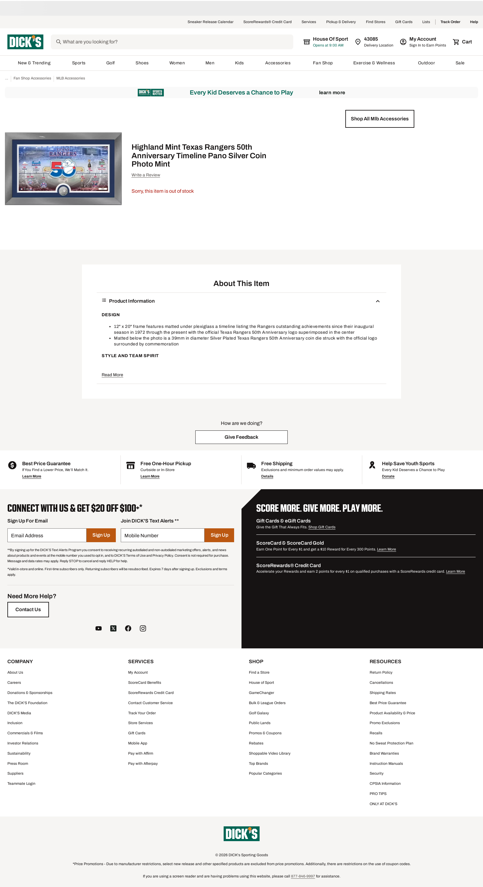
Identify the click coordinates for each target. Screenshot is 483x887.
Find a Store (259, 672)
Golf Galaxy (259, 713)
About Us (15, 672)
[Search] (177, 41)
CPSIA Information (385, 783)
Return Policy (381, 672)
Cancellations (381, 682)
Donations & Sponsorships (29, 693)
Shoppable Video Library (269, 753)
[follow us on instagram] (143, 629)
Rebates (256, 743)
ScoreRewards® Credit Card (267, 22)
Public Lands (259, 723)
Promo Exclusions (385, 723)
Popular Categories (265, 773)
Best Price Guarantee (388, 703)
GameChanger (261, 693)
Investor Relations (22, 743)
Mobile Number (141, 535)
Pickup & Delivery (341, 22)
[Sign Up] (101, 535)
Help (474, 22)
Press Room (17, 763)
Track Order (450, 22)
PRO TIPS (378, 794)
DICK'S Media (19, 713)
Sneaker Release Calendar (210, 22)
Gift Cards (403, 22)
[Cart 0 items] (463, 41)
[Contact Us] (28, 609)
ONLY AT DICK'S (383, 804)
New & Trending (34, 63)
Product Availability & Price (392, 713)
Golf (110, 63)
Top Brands (258, 763)
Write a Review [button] (146, 175)
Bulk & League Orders (267, 703)
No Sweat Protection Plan (391, 743)
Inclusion (14, 723)
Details (267, 476)
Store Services (140, 723)
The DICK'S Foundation (27, 703)
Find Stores (375, 22)
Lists (426, 22)
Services (309, 22)
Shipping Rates (383, 693)
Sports (79, 63)
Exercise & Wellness (375, 63)
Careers (14, 682)
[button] (379, 119)
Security (377, 773)
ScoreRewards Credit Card (151, 693)
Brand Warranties (384, 753)
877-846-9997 (303, 876)
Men (210, 63)
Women (177, 63)
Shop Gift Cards (321, 527)
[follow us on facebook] (128, 629)
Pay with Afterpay (143, 763)
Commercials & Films (25, 733)
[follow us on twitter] (113, 629)
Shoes (142, 63)
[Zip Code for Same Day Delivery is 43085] (374, 41)
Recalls (376, 733)
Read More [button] (112, 375)
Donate (388, 476)
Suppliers (15, 773)
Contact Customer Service (150, 703)
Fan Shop (323, 63)
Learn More (332, 92)
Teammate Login (21, 783)
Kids (240, 63)
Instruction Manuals (386, 763)
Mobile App (137, 743)
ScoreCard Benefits (144, 682)
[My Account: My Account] (423, 41)
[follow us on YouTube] (98, 629)
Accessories (279, 63)
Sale (460, 63)
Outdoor (426, 63)
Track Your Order (142, 713)
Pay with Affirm (140, 753)
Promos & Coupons (265, 733)
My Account (138, 672)
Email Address (27, 535)
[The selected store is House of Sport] (326, 41)
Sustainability (18, 753)
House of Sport (261, 682)
